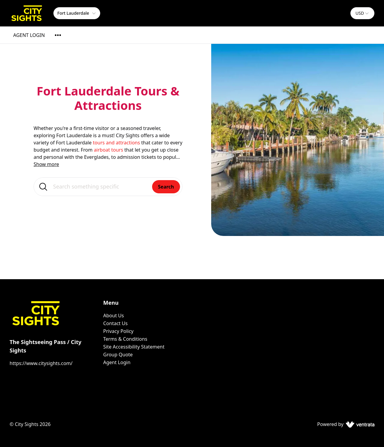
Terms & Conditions (125, 339)
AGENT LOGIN (29, 35)
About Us (113, 315)
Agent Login (116, 362)
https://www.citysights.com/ (41, 363)
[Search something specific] (108, 187)
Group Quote (118, 354)
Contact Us (115, 323)
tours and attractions (116, 142)
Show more (46, 164)
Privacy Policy (118, 331)
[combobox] (362, 13)
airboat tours (108, 149)
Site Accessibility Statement (133, 346)
